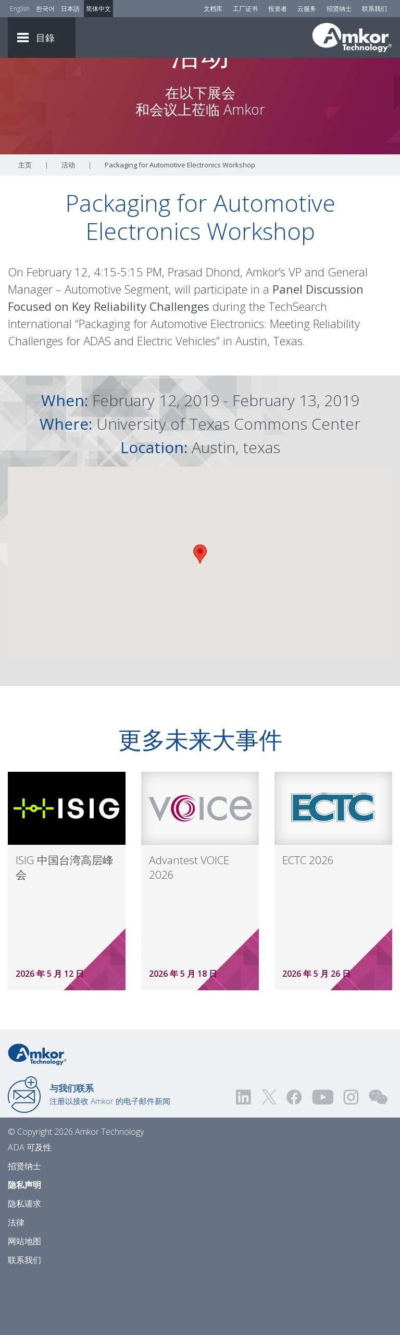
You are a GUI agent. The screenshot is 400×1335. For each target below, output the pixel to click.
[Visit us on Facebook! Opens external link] (293, 1154)
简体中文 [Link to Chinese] (98, 8)
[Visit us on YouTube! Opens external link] (322, 1154)
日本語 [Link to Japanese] (70, 8)
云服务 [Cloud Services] (306, 8)
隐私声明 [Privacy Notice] (24, 1242)
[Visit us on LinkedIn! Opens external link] (244, 1154)
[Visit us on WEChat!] (378, 1154)
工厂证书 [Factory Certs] (245, 8)
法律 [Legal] (16, 1280)
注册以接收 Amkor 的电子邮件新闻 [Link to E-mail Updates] (109, 1152)
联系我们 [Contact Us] (374, 8)
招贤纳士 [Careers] (339, 8)
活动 (68, 222)
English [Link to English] (20, 8)
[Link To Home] (352, 37)
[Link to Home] (37, 1111)
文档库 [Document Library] (213, 8)
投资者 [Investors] (277, 8)
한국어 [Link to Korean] (45, 8)
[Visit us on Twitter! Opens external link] (269, 1154)
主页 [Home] (25, 222)
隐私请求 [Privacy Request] (24, 1261)
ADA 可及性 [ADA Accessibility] (30, 1205)
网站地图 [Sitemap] (24, 1299)
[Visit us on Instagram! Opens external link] (351, 1154)
